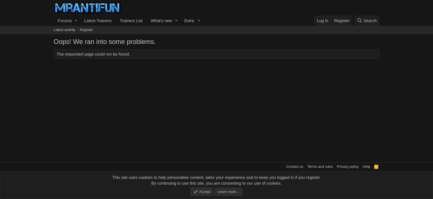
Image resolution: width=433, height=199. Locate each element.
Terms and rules (320, 166)
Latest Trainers (98, 20)
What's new (161, 20)
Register (86, 30)
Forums (65, 20)
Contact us (294, 166)
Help (366, 166)
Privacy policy (348, 166)
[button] (76, 20)
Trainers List (131, 20)
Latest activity (64, 30)
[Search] (366, 20)
